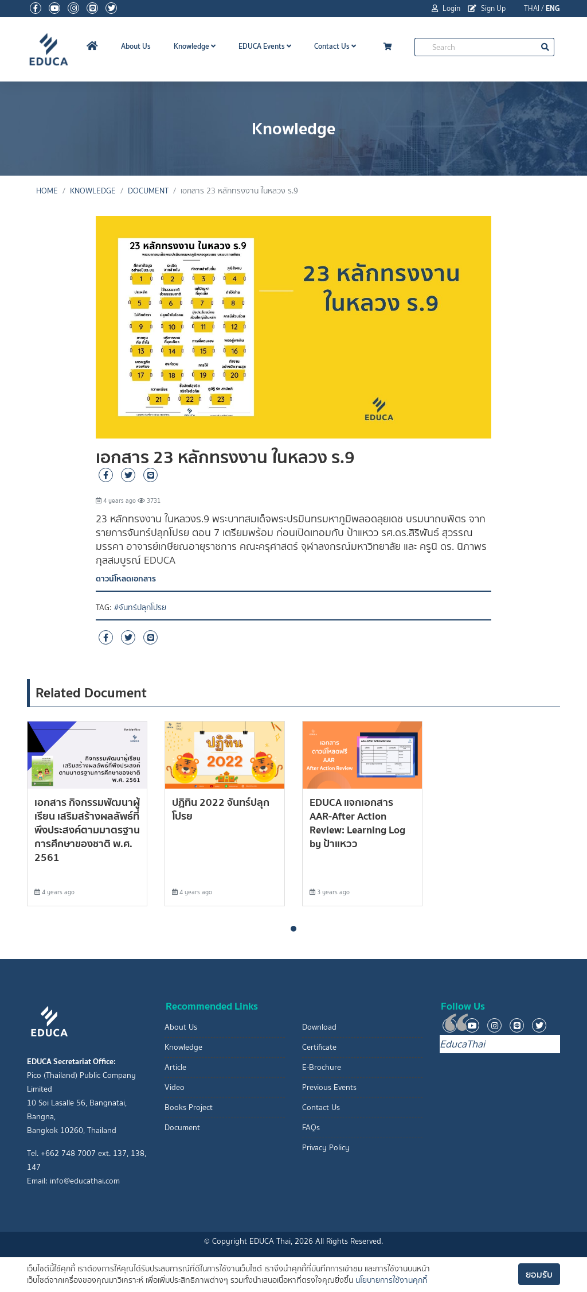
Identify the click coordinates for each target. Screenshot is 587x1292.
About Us (136, 46)
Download (319, 1027)
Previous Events (329, 1087)
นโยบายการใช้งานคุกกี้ (391, 1280)
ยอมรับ (539, 1274)
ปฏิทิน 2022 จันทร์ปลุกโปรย (220, 809)
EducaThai (462, 1044)
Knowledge (195, 46)
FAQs (311, 1128)
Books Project (189, 1107)
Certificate (319, 1047)
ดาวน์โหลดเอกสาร (126, 578)
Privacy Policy (326, 1148)
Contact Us (335, 46)
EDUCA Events (264, 46)
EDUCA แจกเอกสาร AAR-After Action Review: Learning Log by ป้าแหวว (357, 823)
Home (47, 191)
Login (446, 8)
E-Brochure (321, 1067)
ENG (553, 8)
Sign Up (487, 8)
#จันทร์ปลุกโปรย (140, 608)
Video (175, 1087)
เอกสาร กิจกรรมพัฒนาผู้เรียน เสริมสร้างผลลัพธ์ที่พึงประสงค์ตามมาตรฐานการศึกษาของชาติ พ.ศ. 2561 (87, 830)
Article (175, 1067)
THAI (531, 8)
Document (148, 191)
